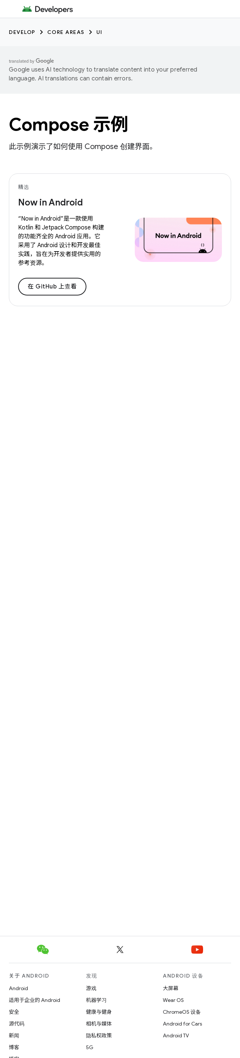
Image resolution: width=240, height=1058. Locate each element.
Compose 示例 (68, 124)
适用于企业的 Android (34, 1000)
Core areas (66, 32)
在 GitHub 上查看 (52, 286)
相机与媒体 (99, 1023)
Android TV (176, 1035)
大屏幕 (170, 988)
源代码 (16, 1023)
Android (18, 988)
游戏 (91, 988)
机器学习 (96, 1000)
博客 (14, 1047)
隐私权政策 (99, 1035)
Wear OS (173, 1000)
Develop (22, 32)
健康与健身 (99, 1012)
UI (99, 32)
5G (89, 1047)
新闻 (14, 1035)
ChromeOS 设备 (182, 1012)
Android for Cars (182, 1023)
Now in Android (50, 202)
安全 (14, 1012)
